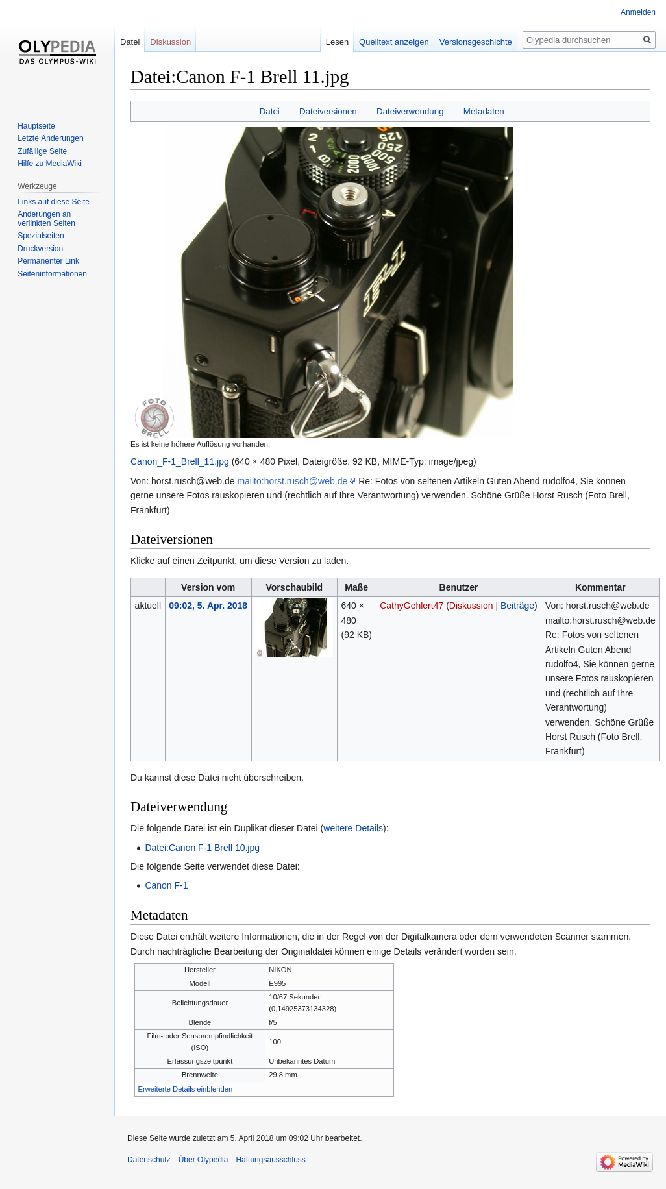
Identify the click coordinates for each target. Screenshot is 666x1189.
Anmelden (638, 12)
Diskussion (471, 605)
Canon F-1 (166, 885)
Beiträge (517, 605)
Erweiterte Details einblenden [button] (185, 1089)
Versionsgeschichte (475, 42)
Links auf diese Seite (54, 201)
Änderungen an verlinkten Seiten (46, 219)
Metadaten (483, 111)
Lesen (337, 42)
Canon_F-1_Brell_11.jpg (179, 461)
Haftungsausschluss (270, 1159)
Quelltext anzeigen (394, 42)
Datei (270, 111)
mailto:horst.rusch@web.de (292, 481)
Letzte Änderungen (50, 138)
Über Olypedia (203, 1159)
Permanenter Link (48, 260)
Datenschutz (149, 1159)
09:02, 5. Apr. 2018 (208, 605)
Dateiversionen (328, 111)
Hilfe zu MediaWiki (50, 163)
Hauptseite (36, 125)
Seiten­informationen (52, 273)
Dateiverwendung (410, 111)
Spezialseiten (41, 235)
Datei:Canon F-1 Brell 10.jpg (202, 847)
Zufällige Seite (42, 151)
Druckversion (40, 248)
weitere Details (353, 828)
